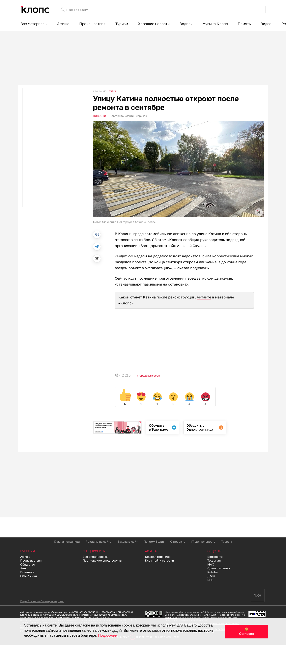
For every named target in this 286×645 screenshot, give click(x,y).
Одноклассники (218, 568)
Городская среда (149, 375)
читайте (204, 297)
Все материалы (33, 23)
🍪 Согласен (246, 631)
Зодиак (186, 23)
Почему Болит (154, 541)
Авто (23, 568)
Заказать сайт (127, 541)
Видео (266, 23)
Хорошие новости (154, 23)
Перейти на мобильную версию (42, 601)
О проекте (177, 541)
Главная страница (67, 541)
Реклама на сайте (98, 541)
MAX (210, 564)
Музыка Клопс (215, 23)
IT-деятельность (203, 541)
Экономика (28, 576)
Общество (27, 564)
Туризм (121, 23)
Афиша (63, 23)
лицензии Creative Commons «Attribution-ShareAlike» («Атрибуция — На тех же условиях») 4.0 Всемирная (205, 615)
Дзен (211, 576)
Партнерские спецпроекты (102, 560)
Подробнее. (108, 635)
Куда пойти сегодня (159, 560)
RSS (210, 580)
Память (244, 23)
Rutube (212, 572)
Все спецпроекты (95, 556)
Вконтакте (215, 556)
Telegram (214, 560)
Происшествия (92, 23)
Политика (27, 572)
